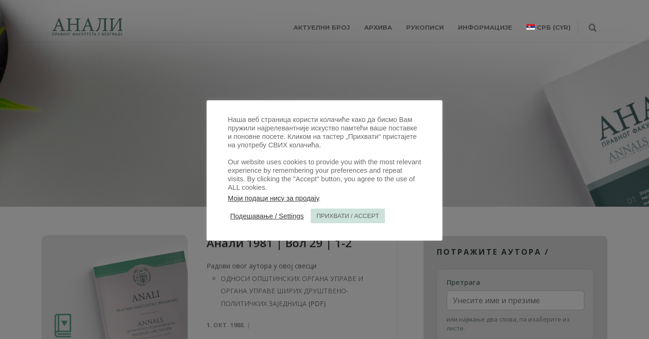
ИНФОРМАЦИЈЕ (485, 27)
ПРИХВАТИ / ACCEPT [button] (347, 215)
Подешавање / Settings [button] (267, 216)
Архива (378, 27)
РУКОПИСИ (425, 27)
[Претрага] (592, 28)
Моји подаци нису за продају (273, 198)
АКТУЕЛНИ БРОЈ (321, 27)
